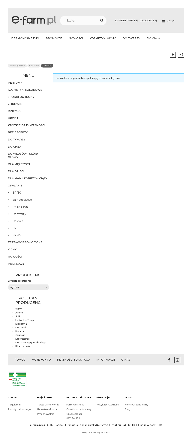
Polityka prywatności (107, 404)
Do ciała (14, 146)
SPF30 (17, 228)
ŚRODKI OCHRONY (21, 97)
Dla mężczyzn (19, 164)
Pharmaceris (22, 346)
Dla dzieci (16, 171)
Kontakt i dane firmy (136, 404)
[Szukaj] (101, 20)
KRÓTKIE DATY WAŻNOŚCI (26, 125)
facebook (173, 55)
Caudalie (20, 335)
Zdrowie (15, 104)
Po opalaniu (20, 207)
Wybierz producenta (19, 281)
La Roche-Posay (24, 320)
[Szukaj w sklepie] (85, 20)
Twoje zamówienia (48, 404)
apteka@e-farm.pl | (99, 425)
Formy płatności (75, 404)
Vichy (12, 249)
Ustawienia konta (47, 409)
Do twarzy (16, 139)
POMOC (20, 359)
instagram (181, 55)
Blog (127, 409)
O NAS (125, 359)
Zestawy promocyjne (25, 242)
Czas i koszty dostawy (78, 409)
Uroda (13, 118)
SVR (17, 316)
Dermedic (21, 327)
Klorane (19, 331)
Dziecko (14, 111)
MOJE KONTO (41, 359)
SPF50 (17, 192)
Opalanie (15, 185)
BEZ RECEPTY (18, 132)
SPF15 (16, 235)
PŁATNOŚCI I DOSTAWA (73, 359)
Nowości (15, 256)
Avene (19, 312)
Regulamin (14, 404)
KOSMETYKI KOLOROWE (25, 89)
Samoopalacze (22, 199)
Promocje (16, 263)
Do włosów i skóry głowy (23, 155)
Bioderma (21, 323)
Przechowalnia (45, 414)
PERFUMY (15, 82)
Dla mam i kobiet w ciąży (27, 178)
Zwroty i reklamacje (19, 409)
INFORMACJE (105, 359)
